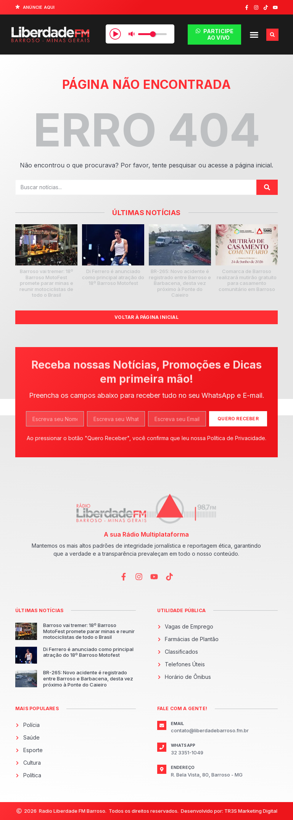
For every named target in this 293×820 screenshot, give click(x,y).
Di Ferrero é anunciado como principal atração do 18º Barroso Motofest (113, 277)
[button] (254, 35)
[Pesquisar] (267, 187)
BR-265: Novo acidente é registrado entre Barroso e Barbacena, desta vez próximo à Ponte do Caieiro (180, 283)
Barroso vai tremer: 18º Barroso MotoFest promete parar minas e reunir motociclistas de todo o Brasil (46, 283)
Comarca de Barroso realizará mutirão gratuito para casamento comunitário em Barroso (247, 280)
